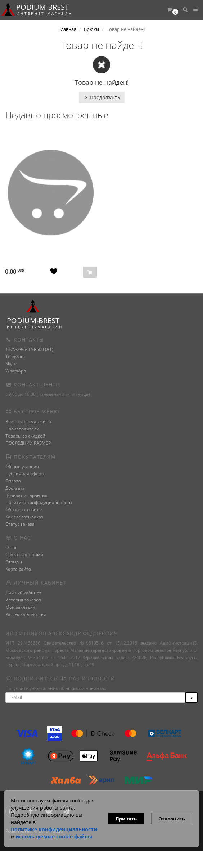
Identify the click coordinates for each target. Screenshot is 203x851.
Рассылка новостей (25, 614)
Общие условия (22, 466)
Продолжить (101, 97)
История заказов (23, 600)
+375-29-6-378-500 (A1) (29, 349)
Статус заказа (20, 524)
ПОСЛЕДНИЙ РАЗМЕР (28, 443)
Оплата (13, 481)
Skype (11, 364)
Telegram (15, 356)
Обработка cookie (23, 510)
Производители (22, 429)
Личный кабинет (23, 593)
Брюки (91, 29)
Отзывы (13, 562)
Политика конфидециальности (38, 502)
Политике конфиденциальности (54, 829)
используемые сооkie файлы (53, 836)
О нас (11, 547)
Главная (67, 29)
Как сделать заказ (24, 517)
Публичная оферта (25, 474)
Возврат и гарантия (26, 495)
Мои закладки (20, 607)
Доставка (15, 488)
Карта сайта (18, 569)
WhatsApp (15, 371)
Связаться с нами (24, 555)
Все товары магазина (28, 421)
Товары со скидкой (25, 436)
